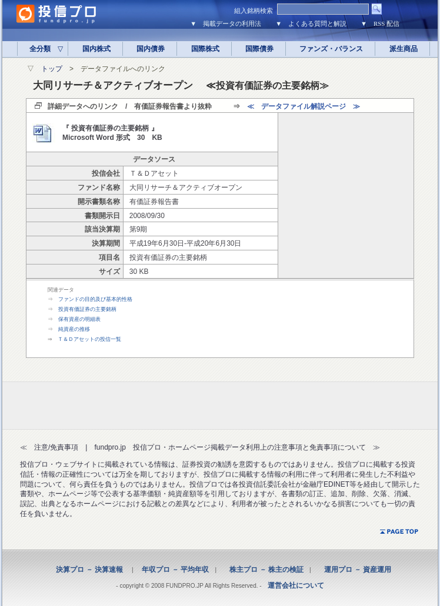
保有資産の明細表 (79, 319)
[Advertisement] (346, 195)
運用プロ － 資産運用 (354, 569)
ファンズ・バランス (331, 49)
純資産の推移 (74, 329)
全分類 (42, 49)
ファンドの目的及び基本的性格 (95, 299)
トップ (51, 69)
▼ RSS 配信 (380, 23)
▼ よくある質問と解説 (310, 23)
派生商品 (403, 49)
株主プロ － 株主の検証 (263, 569)
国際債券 (259, 49)
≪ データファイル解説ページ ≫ (303, 106)
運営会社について (296, 585)
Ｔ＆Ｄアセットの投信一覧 (89, 339)
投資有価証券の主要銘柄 (87, 309)
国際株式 (205, 49)
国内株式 (96, 49)
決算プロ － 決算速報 (89, 569)
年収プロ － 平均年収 (172, 569)
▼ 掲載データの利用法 (225, 23)
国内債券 (150, 49)
